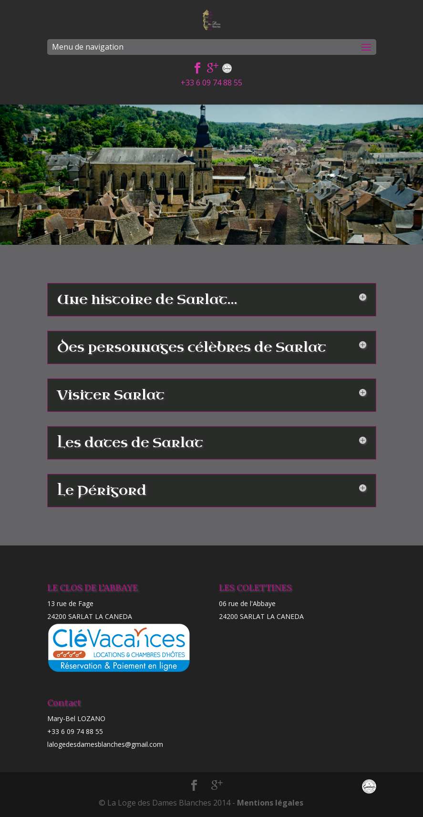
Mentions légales (270, 802)
